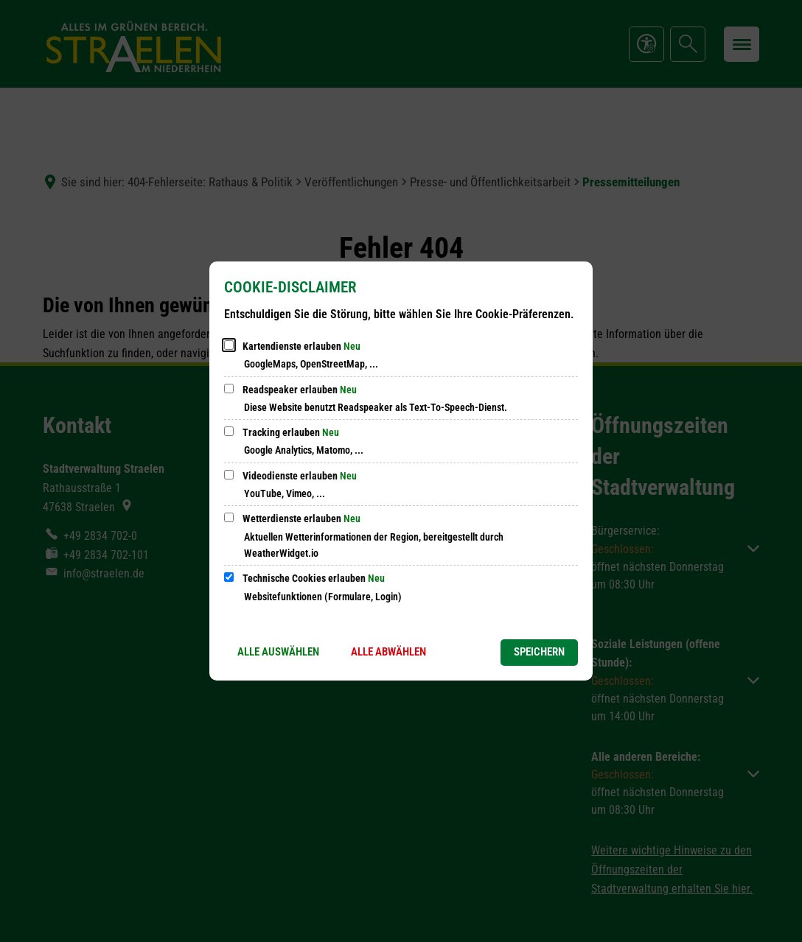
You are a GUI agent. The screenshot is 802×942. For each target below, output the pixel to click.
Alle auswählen (278, 651)
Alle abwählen (388, 651)
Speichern (539, 651)
